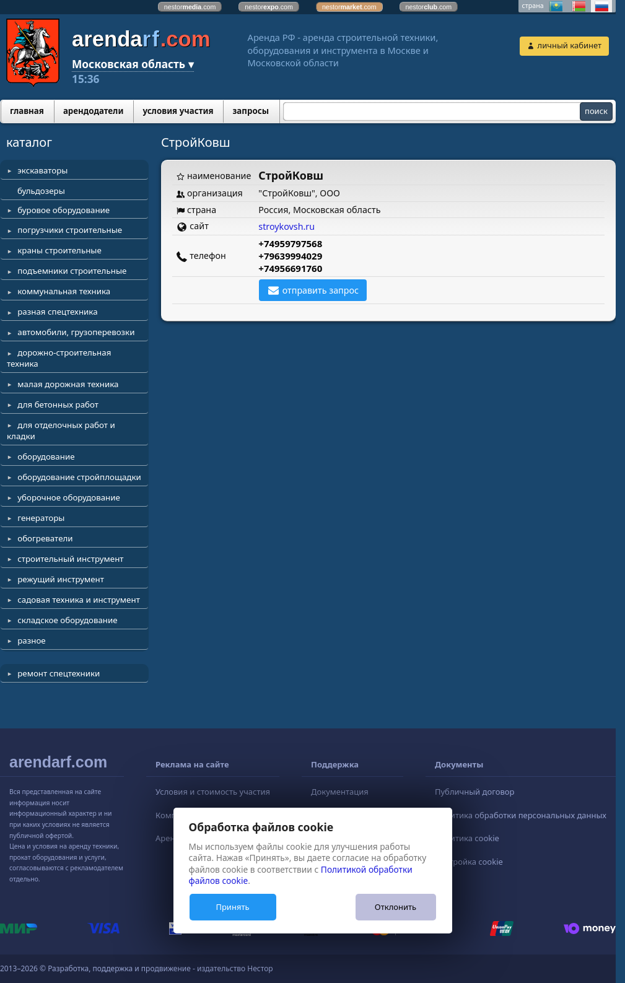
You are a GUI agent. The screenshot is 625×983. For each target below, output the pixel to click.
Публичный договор (474, 791)
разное (31, 640)
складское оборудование (67, 620)
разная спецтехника (57, 311)
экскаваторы (42, 170)
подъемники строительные (71, 270)
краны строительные (59, 250)
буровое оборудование (63, 210)
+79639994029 (290, 256)
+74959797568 (290, 243)
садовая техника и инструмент (78, 599)
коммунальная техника (63, 291)
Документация (340, 791)
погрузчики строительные (69, 229)
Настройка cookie (469, 861)
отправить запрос (320, 290)
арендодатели (93, 110)
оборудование (45, 456)
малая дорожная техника (67, 384)
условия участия (177, 110)
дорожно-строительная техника (59, 358)
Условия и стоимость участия (212, 791)
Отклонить (395, 906)
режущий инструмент (60, 579)
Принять (232, 906)
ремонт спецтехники (58, 673)
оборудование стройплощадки (79, 477)
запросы (250, 110)
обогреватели (44, 538)
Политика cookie (467, 838)
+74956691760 (290, 268)
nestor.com (190, 7)
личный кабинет (569, 45)
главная (27, 110)
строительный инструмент (70, 558)
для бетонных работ (57, 404)
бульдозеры (41, 190)
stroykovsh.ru (286, 226)
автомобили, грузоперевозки (75, 332)
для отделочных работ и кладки (61, 430)
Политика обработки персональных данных (520, 815)
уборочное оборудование (68, 497)
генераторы (40, 517)
